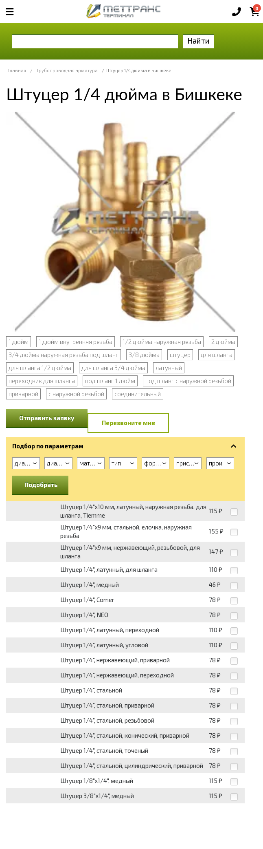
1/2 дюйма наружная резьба (162, 341)
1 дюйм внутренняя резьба (75, 341)
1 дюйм (18, 341)
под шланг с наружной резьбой (188, 380)
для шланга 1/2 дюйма (40, 367)
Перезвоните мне (128, 422)
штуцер (180, 354)
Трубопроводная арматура (67, 70)
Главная (17, 70)
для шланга (216, 354)
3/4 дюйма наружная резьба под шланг (63, 354)
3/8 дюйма (144, 354)
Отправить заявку (47, 417)
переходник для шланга (42, 380)
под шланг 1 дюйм (110, 380)
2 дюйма (223, 341)
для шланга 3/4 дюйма (113, 367)
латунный (169, 367)
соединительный (137, 393)
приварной (23, 393)
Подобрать (41, 484)
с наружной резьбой (76, 393)
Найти (198, 40)
